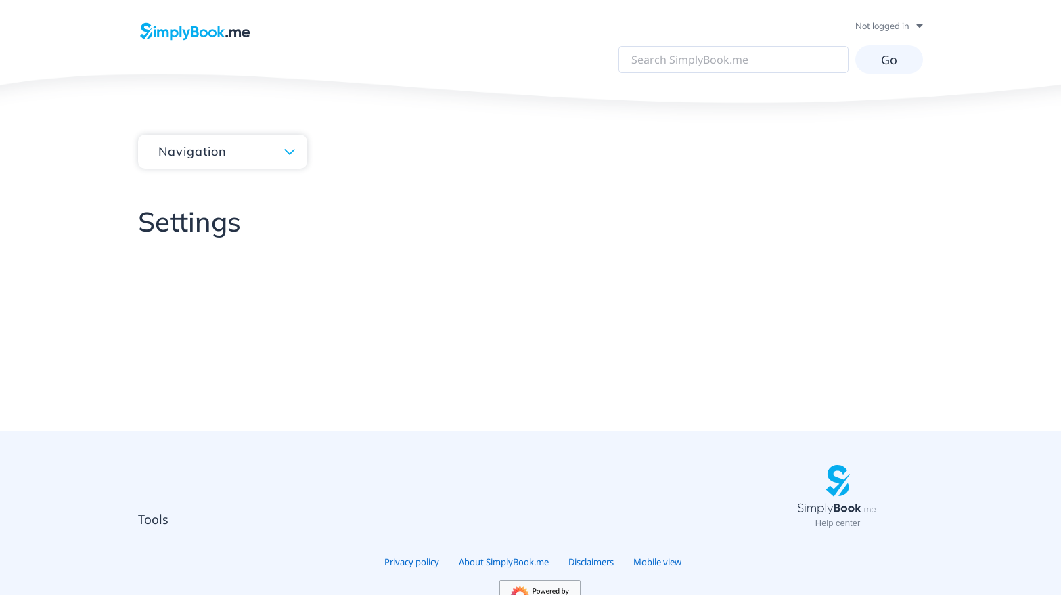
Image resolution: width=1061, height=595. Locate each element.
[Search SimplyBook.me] (733, 59)
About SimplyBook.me (504, 562)
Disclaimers (591, 562)
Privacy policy (411, 562)
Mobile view (657, 562)
